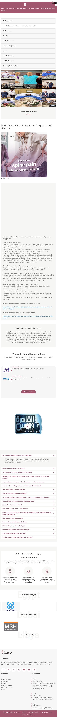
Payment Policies (34, 712)
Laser (4, 51)
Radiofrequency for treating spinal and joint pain (20, 26)
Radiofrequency (8, 21)
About (24, 712)
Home (3, 8)
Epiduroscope (7, 31)
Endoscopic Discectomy (10, 66)
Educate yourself (11, 8)
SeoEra (17, 712)
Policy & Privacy (47, 712)
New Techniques (8, 56)
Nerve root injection (9, 46)
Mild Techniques (8, 61)
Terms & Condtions (27, 715)
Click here (28, 114)
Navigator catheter (22, 8)
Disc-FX (5, 36)
